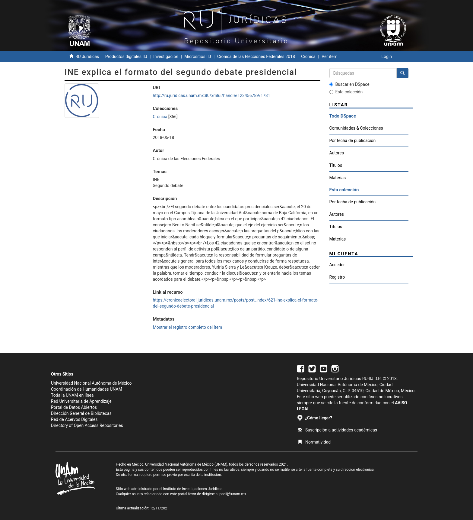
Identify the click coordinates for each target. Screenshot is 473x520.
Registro (337, 277)
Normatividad (314, 442)
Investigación (165, 56)
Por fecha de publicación (352, 140)
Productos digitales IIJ (126, 56)
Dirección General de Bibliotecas (81, 413)
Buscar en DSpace (349, 84)
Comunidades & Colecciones (356, 128)
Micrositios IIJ (197, 56)
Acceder (337, 264)
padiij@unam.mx (232, 494)
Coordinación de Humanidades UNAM (86, 389)
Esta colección (346, 91)
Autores (336, 152)
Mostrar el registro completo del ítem (187, 327)
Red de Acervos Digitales (74, 419)
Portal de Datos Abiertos (74, 407)
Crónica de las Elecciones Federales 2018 (256, 56)
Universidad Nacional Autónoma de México (91, 383)
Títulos (335, 165)
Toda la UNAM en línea (72, 395)
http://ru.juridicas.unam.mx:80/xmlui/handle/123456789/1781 (211, 95)
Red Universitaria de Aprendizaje (81, 401)
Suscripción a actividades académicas (337, 430)
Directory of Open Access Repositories (87, 425)
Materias (337, 177)
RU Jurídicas (87, 56)
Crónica (308, 56)
